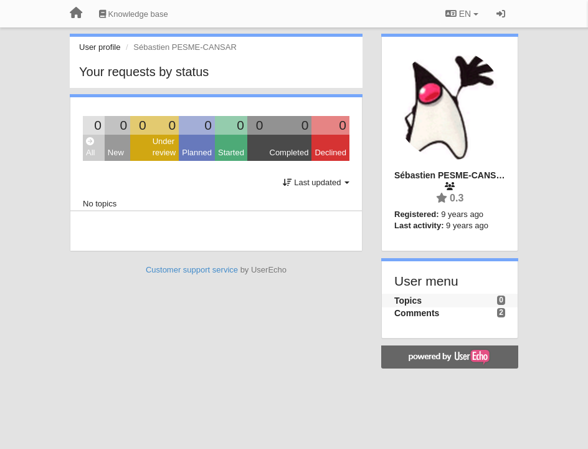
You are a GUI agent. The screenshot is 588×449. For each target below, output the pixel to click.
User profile (99, 47)
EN (461, 14)
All (90, 147)
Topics (408, 301)
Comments (416, 313)
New (116, 152)
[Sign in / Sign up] (501, 13)
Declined (330, 152)
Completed (289, 152)
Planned (197, 152)
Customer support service (192, 269)
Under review (164, 147)
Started (231, 152)
